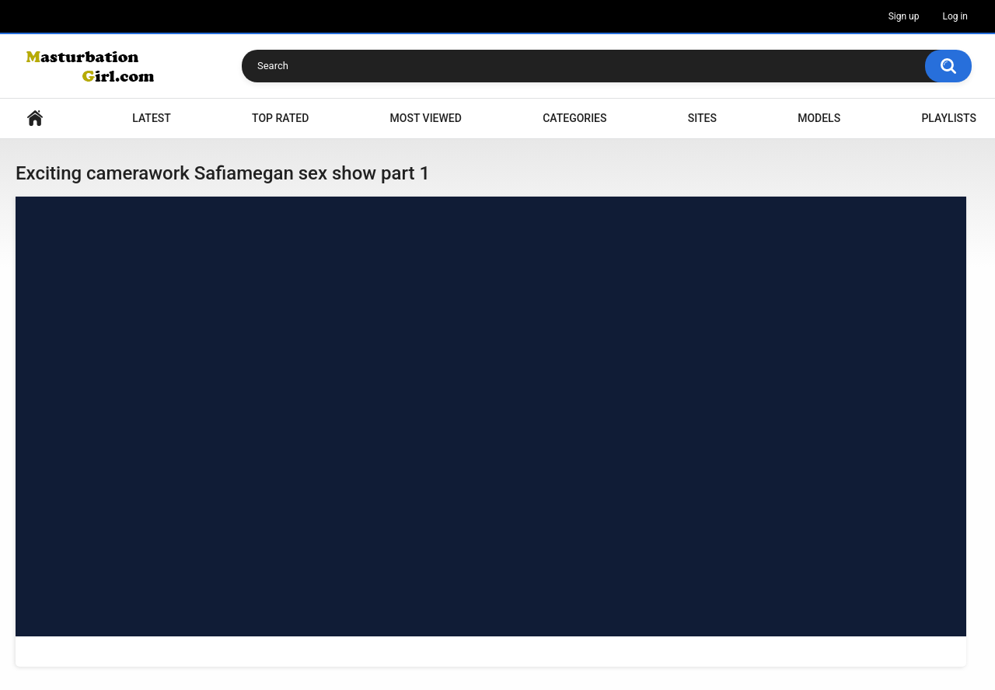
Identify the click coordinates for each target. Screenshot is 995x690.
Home (35, 118)
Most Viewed (426, 118)
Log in (955, 16)
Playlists (948, 118)
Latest (151, 118)
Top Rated (280, 118)
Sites (702, 118)
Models (819, 118)
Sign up (904, 16)
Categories (574, 118)
